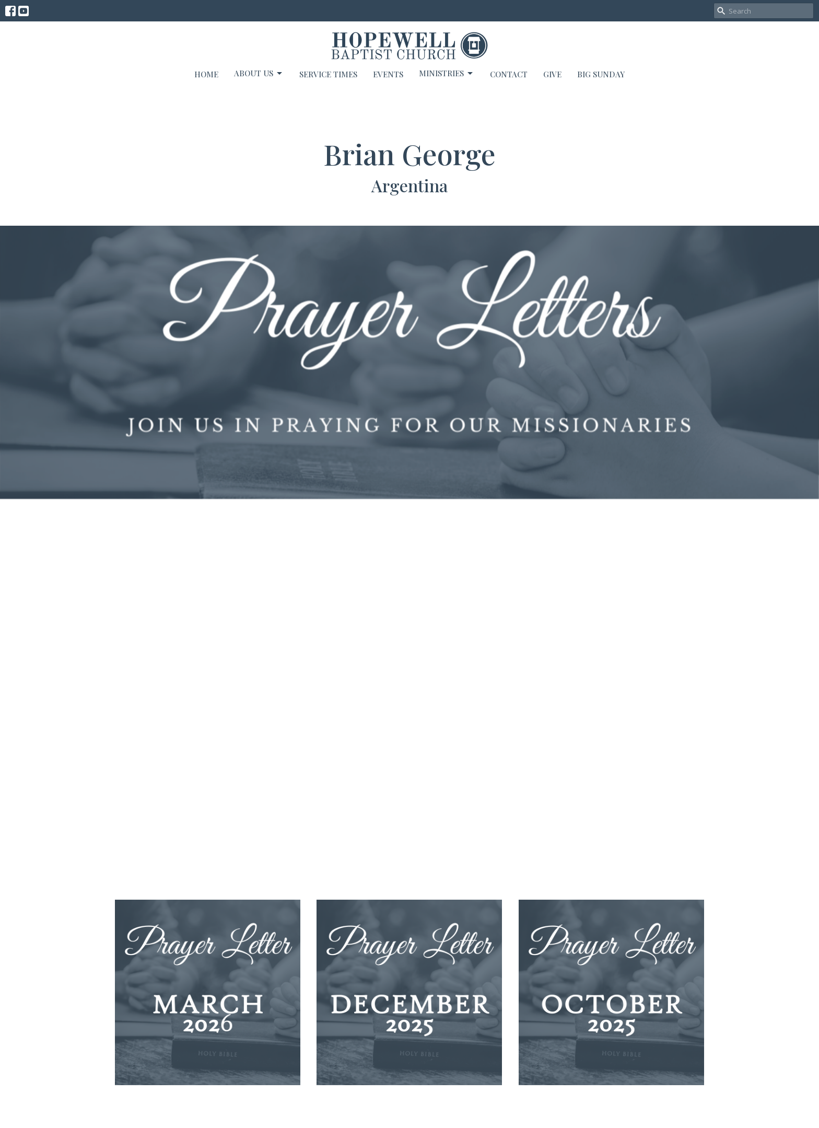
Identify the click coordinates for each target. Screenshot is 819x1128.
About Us (259, 73)
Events (388, 74)
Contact (509, 74)
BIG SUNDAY (601, 74)
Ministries (446, 73)
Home (206, 74)
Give (552, 74)
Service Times (328, 74)
